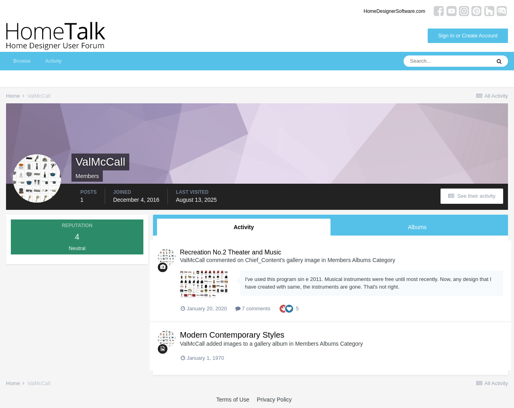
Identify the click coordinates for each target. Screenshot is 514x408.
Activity (53, 61)
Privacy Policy (274, 399)
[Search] (447, 61)
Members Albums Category (361, 260)
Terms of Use (232, 399)
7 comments (252, 308)
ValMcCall (192, 260)
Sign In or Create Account (468, 36)
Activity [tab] (244, 227)
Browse (22, 61)
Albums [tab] (417, 227)
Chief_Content (263, 260)
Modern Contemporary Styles (232, 334)
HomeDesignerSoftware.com (394, 11)
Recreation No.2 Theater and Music (230, 252)
